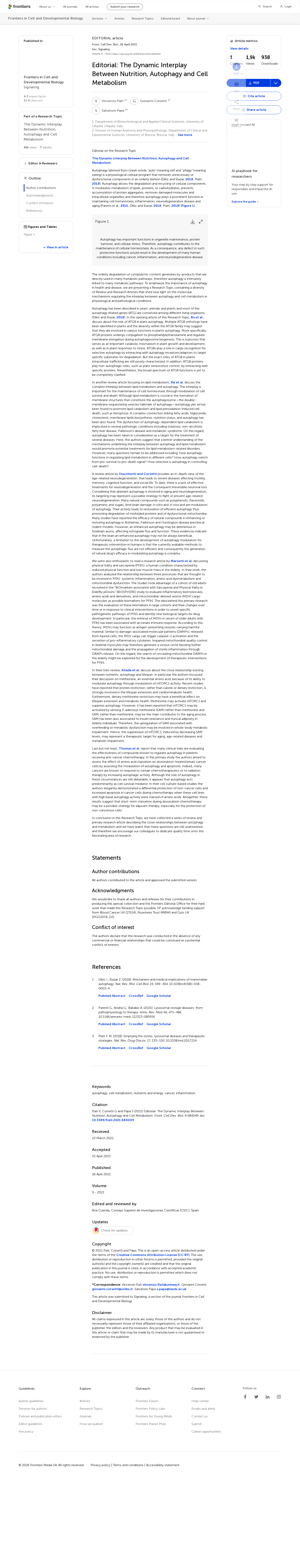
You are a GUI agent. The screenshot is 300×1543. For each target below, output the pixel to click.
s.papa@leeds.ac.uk (171, 1353)
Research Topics (143, 18)
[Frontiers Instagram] (278, 1461)
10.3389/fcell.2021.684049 (113, 1184)
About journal (196, 18)
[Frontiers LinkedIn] (267, 1461)
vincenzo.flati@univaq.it (161, 1349)
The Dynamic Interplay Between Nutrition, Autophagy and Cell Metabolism (140, 160)
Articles (119, 18)
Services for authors (33, 1473)
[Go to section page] (46, 71)
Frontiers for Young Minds (154, 1481)
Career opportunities (206, 1496)
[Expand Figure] (201, 222)
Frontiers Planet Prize (151, 1488)
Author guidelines (31, 1465)
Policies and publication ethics (40, 1481)
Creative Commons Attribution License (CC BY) (152, 1319)
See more (185, 135)
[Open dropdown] (254, 96)
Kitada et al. (131, 734)
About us (45, 6)
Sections (97, 18)
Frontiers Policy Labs (150, 1473)
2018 (189, 179)
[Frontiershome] (19, 6)
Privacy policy (100, 1529)
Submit (196, 1488)
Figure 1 (188, 206)
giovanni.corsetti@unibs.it (112, 1353)
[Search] (265, 7)
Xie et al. (177, 447)
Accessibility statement (162, 1529)
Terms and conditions (128, 1529)
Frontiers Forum (147, 1465)
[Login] (286, 7)
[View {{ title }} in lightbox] (46, 252)
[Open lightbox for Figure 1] (150, 278)
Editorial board (170, 18)
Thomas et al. (129, 813)
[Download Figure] (193, 222)
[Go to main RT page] (46, 132)
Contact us (199, 1481)
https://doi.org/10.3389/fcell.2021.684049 (136, 54)
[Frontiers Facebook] (245, 1461)
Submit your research (124, 6)
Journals (86, 1481)
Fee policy (26, 1496)
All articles (92, 6)
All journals (70, 6)
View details (239, 48)
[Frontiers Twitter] (256, 1461)
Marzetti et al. (181, 625)
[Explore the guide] (245, 202)
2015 (124, 206)
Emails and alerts (203, 1473)
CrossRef (136, 1060)
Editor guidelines (30, 1488)
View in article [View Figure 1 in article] (55, 272)
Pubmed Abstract (111, 1060)
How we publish (91, 1488)
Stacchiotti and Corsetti (138, 538)
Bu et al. (197, 382)
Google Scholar (158, 1060)
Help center (200, 1465)
